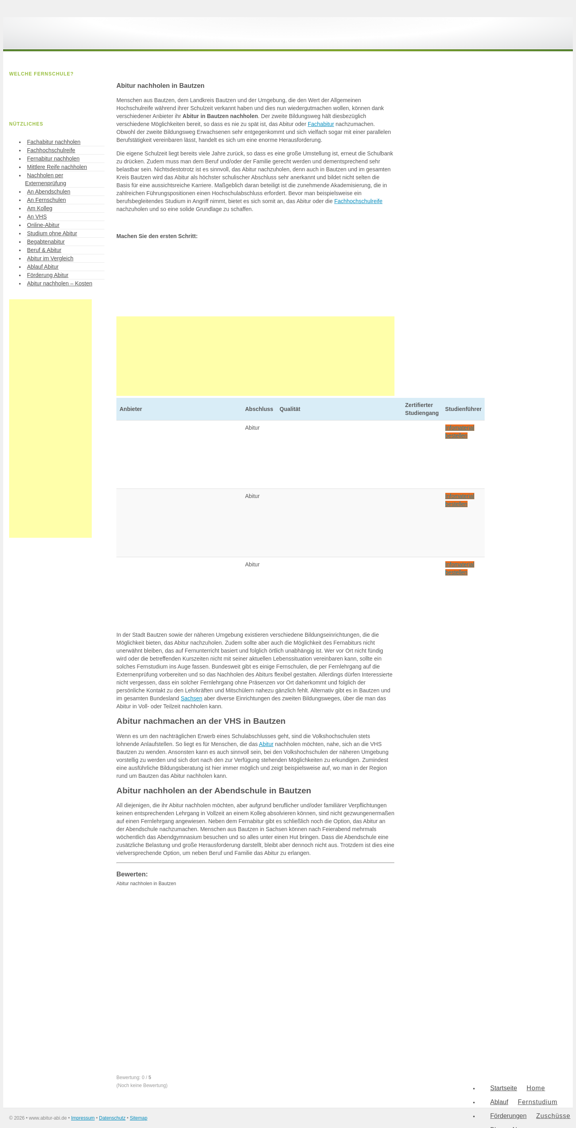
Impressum (83, 1118)
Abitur (266, 744)
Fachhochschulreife (358, 201)
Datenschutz (112, 1118)
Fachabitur (321, 124)
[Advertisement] (255, 356)
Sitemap (138, 1118)
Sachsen (191, 698)
